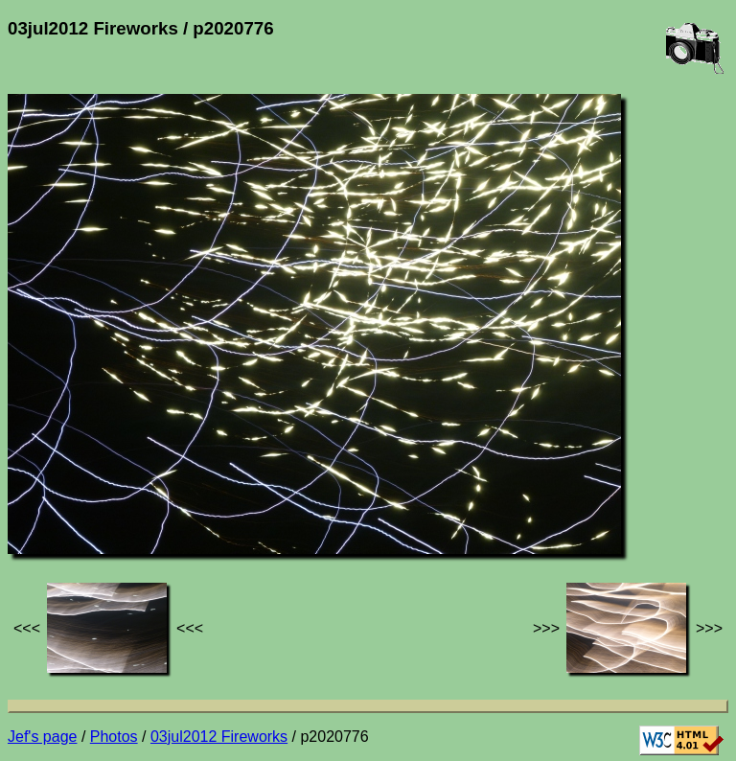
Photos (114, 736)
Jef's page (42, 736)
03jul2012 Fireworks (219, 736)
